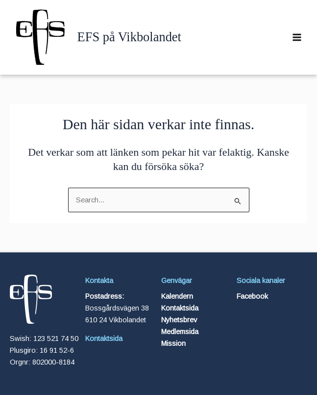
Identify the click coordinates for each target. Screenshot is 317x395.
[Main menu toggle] (297, 37)
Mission (173, 343)
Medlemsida (179, 332)
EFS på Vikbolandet (129, 36)
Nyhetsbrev (179, 320)
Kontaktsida (103, 338)
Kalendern (177, 296)
